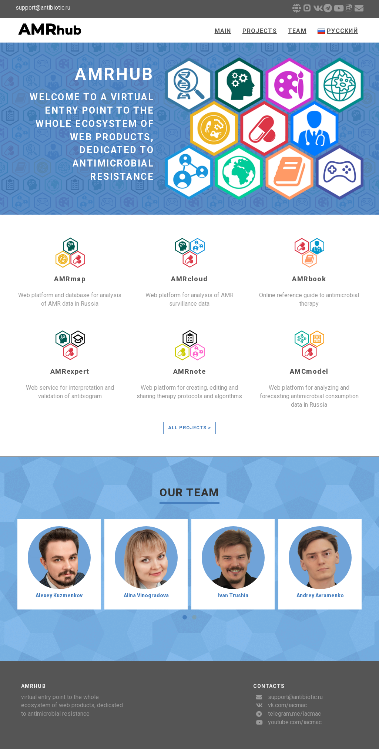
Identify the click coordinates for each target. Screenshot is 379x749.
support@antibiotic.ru (295, 697)
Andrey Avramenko (320, 595)
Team (297, 30)
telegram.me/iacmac (294, 713)
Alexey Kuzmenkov (59, 595)
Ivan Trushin (233, 595)
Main (223, 30)
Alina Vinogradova (146, 595)
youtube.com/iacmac (295, 722)
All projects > (189, 427)
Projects (259, 30)
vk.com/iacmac (287, 705)
